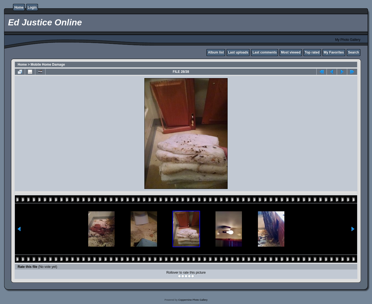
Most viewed (290, 52)
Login (32, 7)
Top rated (312, 52)
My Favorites (334, 52)
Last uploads (238, 52)
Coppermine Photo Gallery (192, 299)
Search (353, 52)
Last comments (264, 52)
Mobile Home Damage (48, 64)
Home (18, 7)
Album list (216, 52)
